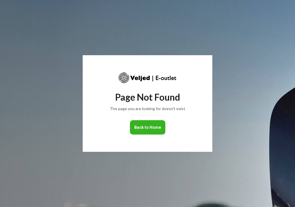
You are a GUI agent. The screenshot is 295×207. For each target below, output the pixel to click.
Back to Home (147, 127)
